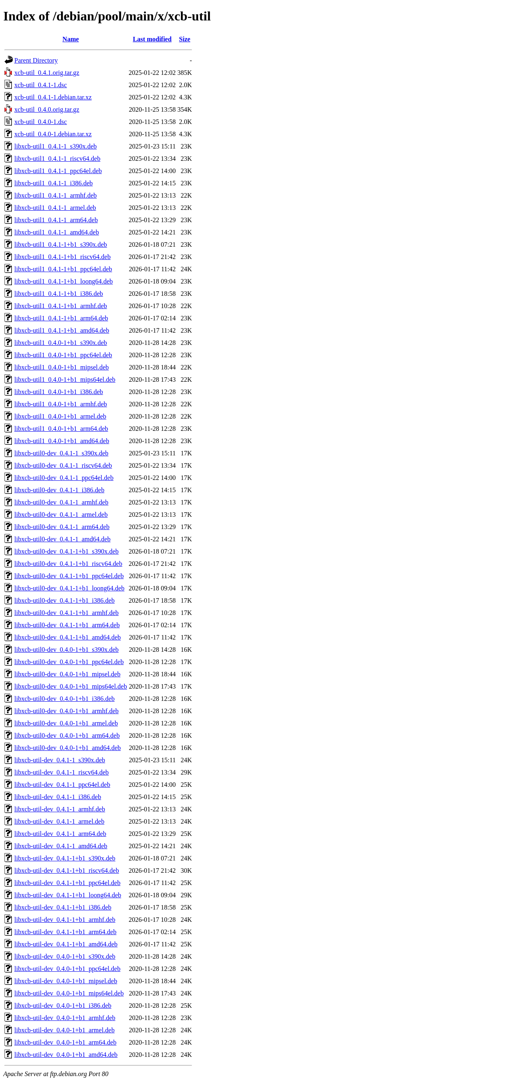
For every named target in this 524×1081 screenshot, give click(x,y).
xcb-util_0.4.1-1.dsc (40, 84)
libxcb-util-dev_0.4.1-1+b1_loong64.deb (67, 895)
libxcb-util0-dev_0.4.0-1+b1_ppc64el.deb (69, 661)
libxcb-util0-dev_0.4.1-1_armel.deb (61, 514)
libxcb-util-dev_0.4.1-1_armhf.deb (59, 809)
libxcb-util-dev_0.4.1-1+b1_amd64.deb (65, 944)
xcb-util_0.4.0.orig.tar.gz (46, 109)
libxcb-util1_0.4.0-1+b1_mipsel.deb (61, 367)
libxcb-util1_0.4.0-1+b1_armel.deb (60, 416)
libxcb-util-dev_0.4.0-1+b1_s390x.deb (64, 956)
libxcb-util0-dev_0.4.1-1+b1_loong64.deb (69, 588)
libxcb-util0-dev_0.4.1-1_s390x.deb (61, 453)
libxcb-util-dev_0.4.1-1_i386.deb (57, 796)
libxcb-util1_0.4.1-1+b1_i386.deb (58, 293)
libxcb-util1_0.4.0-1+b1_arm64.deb (61, 428)
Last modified (152, 39)
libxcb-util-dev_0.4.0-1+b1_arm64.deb (65, 1042)
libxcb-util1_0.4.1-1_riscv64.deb (57, 158)
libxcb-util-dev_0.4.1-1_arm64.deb (60, 833)
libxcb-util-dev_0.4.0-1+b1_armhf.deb (64, 1017)
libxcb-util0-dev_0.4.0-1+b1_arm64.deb (67, 735)
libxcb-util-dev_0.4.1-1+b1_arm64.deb (65, 931)
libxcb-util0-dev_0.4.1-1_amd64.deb (62, 539)
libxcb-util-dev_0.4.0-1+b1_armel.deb (64, 1030)
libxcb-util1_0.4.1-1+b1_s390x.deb (60, 244)
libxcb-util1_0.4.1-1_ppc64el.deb (58, 170)
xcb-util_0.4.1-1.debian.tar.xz (53, 97)
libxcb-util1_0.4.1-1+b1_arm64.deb (61, 318)
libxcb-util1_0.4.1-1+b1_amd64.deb (61, 330)
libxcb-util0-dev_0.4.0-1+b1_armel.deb (66, 723)
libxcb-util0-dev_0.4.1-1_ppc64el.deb (63, 477)
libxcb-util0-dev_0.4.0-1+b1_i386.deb (64, 698)
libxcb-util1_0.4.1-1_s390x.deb (55, 146)
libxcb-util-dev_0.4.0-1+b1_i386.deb (62, 1005)
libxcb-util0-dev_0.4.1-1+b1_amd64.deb (67, 637)
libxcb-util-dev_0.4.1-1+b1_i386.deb (62, 907)
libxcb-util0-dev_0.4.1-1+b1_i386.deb (64, 600)
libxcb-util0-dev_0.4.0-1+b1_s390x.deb (66, 649)
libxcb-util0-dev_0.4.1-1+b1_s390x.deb (66, 551)
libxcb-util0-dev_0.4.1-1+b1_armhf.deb (66, 612)
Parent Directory (36, 60)
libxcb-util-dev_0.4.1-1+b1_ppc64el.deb (67, 882)
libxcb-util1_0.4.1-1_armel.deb (55, 207)
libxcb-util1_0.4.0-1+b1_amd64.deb (61, 440)
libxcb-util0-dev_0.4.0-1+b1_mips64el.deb (70, 686)
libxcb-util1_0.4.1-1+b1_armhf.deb (60, 305)
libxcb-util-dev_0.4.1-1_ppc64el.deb (62, 784)
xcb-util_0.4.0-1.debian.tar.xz (53, 134)
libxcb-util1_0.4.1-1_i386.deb (53, 183)
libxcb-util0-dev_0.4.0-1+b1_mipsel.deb (67, 674)
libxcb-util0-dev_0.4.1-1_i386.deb (59, 489)
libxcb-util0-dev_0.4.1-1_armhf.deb (61, 502)
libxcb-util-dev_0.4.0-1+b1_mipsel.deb (65, 980)
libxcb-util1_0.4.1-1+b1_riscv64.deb (62, 256)
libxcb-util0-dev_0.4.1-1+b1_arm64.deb (67, 625)
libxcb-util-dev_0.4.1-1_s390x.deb (59, 760)
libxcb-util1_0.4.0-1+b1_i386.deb (58, 391)
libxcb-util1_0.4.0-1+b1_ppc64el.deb (63, 354)
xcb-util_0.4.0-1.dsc (40, 121)
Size (184, 39)
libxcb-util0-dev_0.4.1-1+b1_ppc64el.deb (69, 575)
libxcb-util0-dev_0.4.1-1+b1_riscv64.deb (68, 563)
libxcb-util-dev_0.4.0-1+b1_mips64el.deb (69, 993)
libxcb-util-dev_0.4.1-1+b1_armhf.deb (64, 919)
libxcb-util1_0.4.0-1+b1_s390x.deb (60, 342)
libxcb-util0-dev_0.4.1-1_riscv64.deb (63, 465)
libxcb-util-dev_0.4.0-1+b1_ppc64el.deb (67, 968)
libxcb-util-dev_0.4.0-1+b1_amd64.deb (65, 1054)
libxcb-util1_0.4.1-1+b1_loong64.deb (63, 281)
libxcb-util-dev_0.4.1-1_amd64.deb (60, 845)
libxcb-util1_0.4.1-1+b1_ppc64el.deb (63, 269)
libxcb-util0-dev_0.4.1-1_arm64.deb (61, 526)
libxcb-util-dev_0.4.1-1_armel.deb (59, 821)
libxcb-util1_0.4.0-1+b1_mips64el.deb (64, 379)
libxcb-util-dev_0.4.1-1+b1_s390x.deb (64, 858)
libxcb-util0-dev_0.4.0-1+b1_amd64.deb (67, 747)
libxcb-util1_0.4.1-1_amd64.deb (56, 232)
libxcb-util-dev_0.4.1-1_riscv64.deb (61, 772)
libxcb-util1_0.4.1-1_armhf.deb (55, 195)
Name (71, 39)
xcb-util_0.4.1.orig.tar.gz (46, 72)
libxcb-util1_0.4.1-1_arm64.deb (56, 219)
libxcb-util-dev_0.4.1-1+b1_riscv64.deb (66, 870)
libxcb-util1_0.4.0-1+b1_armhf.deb (60, 404)
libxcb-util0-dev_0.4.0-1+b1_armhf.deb (66, 710)
